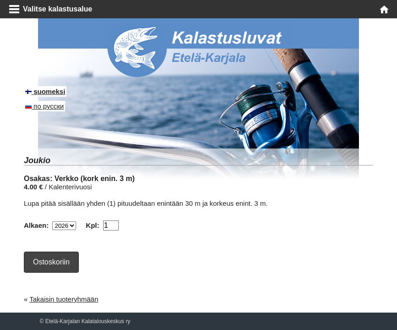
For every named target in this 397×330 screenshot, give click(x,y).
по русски (44, 106)
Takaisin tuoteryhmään (63, 299)
